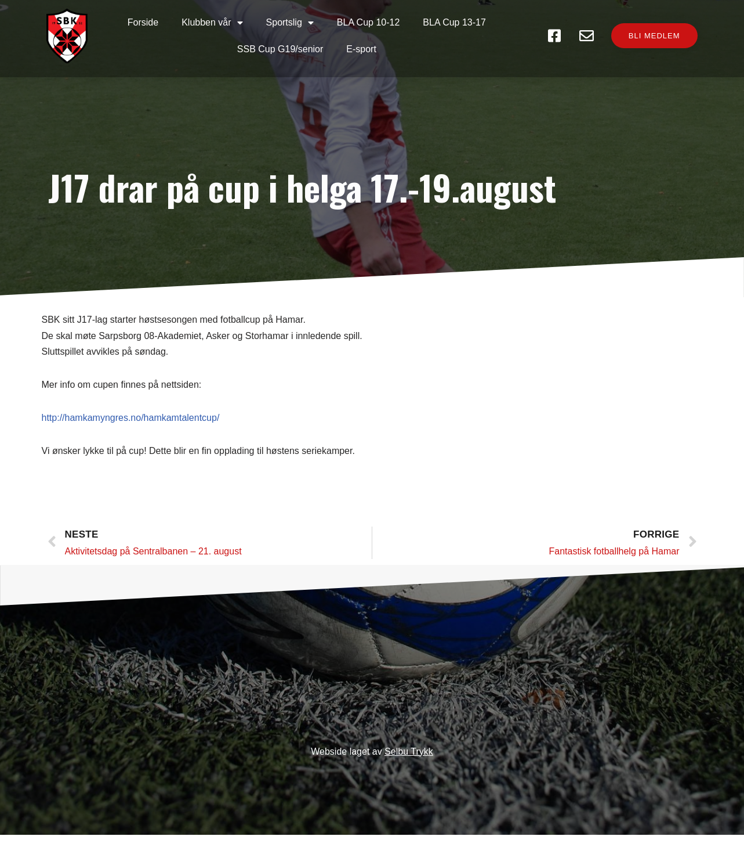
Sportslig (291, 22)
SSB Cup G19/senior (281, 49)
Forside (144, 22)
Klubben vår (213, 22)
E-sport (363, 49)
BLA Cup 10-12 (369, 22)
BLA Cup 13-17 (456, 22)
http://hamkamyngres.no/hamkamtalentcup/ (131, 427)
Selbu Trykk (408, 764)
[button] (650, 43)
